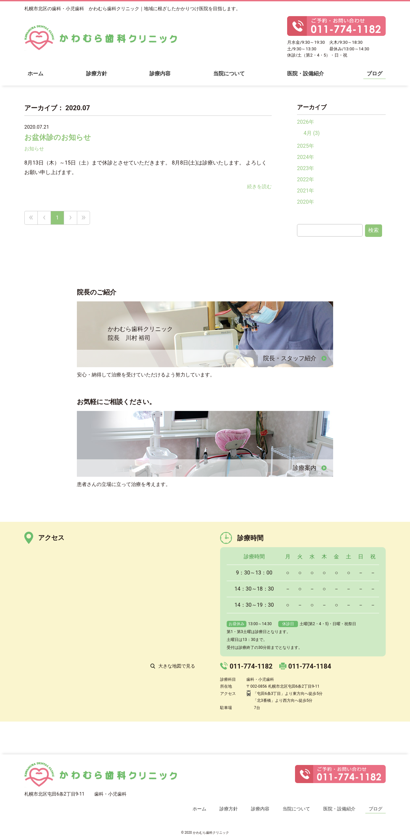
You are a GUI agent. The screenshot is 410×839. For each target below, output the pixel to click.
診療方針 (96, 73)
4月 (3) (312, 133)
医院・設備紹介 (305, 73)
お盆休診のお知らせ (57, 137)
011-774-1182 (251, 666)
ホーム (35, 73)
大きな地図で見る (176, 666)
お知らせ (34, 149)
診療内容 (160, 73)
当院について (229, 73)
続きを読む (259, 187)
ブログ (374, 73)
